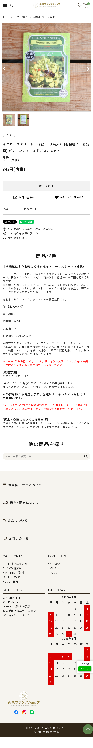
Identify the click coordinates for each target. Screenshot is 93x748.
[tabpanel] (46, 67)
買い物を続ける (15, 238)
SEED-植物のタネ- (16, 564)
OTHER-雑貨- (12, 577)
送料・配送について (21, 502)
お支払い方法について (22, 485)
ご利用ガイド (12, 597)
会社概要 (54, 564)
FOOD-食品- (11, 581)
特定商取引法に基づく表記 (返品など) (29, 229)
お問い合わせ (24, 197)
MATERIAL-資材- (14, 572)
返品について (15, 520)
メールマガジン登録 (16, 606)
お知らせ (54, 568)
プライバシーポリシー (18, 615)
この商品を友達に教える (20, 233)
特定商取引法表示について (21, 611)
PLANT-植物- (12, 568)
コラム (52, 572)
